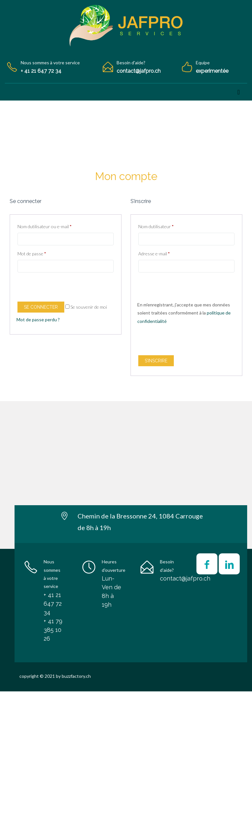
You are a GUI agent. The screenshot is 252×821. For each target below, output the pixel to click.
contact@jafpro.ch (185, 578)
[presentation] (65, 288)
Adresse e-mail (154, 253)
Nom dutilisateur (155, 226)
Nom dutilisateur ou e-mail (44, 226)
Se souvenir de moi (86, 307)
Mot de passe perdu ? (38, 319)
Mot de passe (31, 253)
